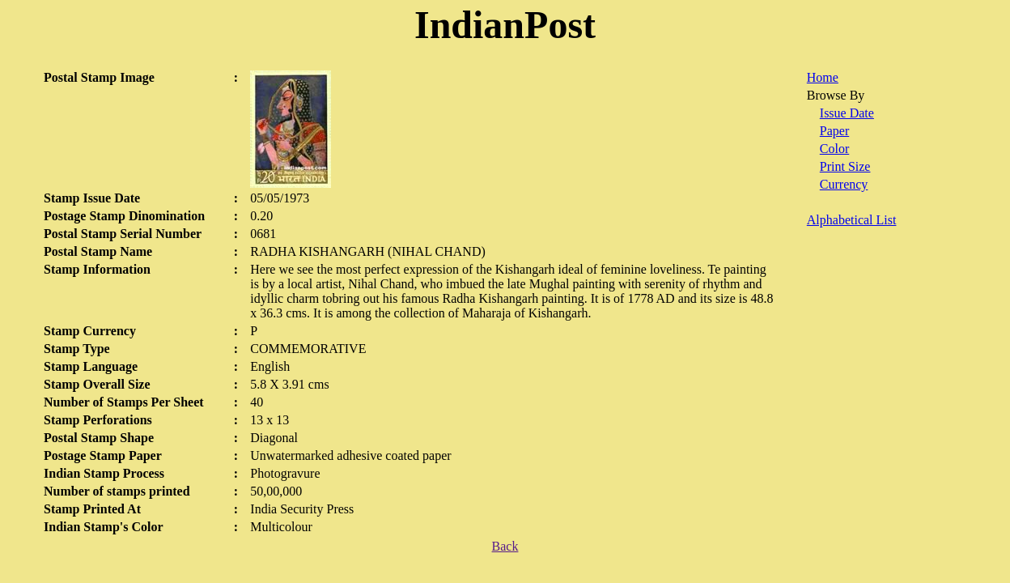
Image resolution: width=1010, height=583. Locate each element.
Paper (834, 131)
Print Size (845, 166)
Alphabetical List (852, 220)
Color (834, 148)
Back (505, 546)
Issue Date (847, 113)
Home (822, 77)
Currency (844, 184)
